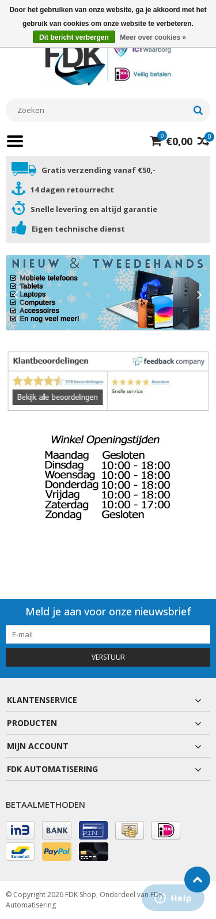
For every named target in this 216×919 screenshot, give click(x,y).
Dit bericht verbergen (74, 37)
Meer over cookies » (153, 37)
